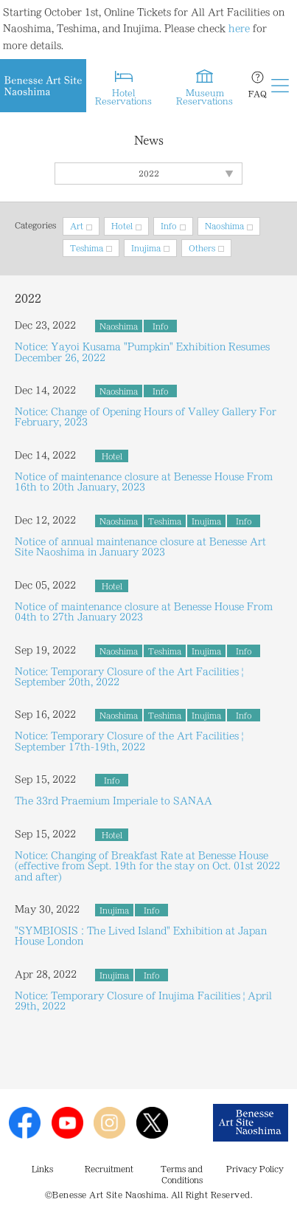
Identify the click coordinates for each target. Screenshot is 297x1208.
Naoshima (224, 226)
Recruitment (109, 1169)
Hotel (122, 226)
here (239, 28)
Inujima (146, 248)
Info (169, 226)
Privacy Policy (255, 1169)
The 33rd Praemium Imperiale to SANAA (113, 800)
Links (42, 1169)
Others (202, 248)
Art (76, 226)
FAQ (257, 93)
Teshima (86, 248)
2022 (149, 173)
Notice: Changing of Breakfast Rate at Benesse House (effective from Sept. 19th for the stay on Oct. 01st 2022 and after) (147, 866)
